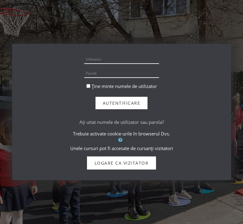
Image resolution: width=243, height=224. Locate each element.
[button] (121, 139)
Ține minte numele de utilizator (124, 86)
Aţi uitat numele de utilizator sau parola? (121, 122)
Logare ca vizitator (122, 163)
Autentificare (122, 103)
